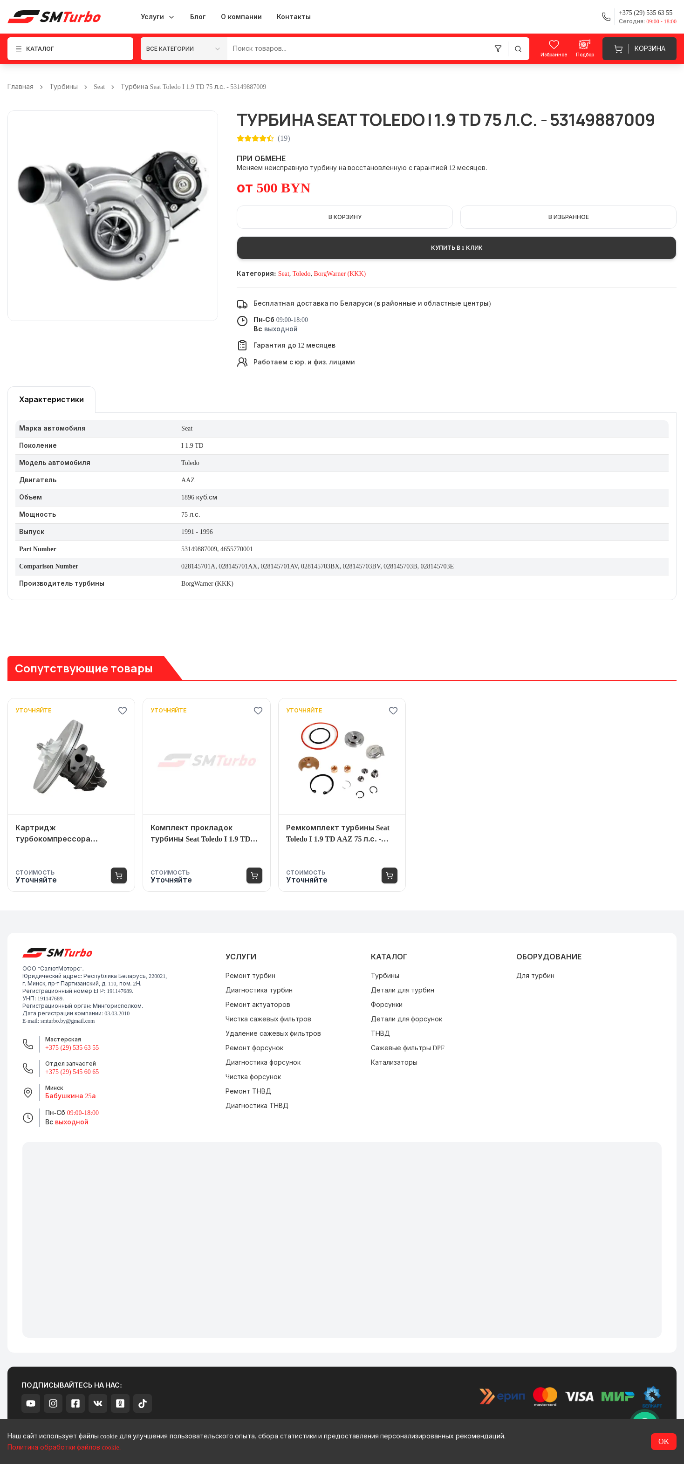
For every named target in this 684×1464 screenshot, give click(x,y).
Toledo (302, 273)
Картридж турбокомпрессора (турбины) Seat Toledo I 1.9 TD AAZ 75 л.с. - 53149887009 (67, 834)
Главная (20, 86)
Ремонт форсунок (254, 1048)
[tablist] (51, 399)
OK (663, 1441)
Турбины (63, 86)
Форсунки (387, 1004)
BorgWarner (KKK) (340, 273)
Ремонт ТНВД (248, 1091)
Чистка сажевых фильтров (268, 1019)
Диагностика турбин (259, 990)
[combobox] (184, 48)
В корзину (345, 217)
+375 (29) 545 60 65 (72, 1071)
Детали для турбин (402, 990)
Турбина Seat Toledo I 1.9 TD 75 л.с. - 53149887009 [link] (193, 86)
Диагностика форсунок (263, 1062)
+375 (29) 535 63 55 (72, 1047)
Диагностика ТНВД (257, 1105)
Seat (99, 86)
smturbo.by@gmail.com (68, 1021)
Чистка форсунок (253, 1077)
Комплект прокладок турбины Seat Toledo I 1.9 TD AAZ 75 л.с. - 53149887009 (200, 834)
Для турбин (535, 975)
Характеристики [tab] (51, 400)
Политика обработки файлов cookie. (64, 1447)
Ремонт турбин (250, 975)
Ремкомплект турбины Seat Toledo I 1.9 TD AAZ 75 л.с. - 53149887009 (338, 834)
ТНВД (380, 1033)
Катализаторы (394, 1062)
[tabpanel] (342, 506)
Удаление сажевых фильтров (273, 1033)
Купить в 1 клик (457, 248)
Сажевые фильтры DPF (408, 1048)
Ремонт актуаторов (258, 1004)
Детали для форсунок (406, 1019)
